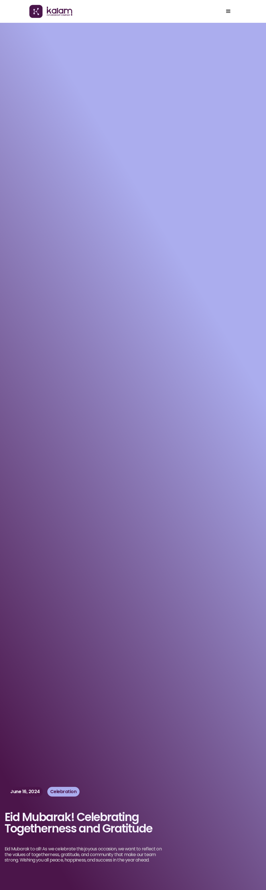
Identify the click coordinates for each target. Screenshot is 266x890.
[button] (228, 11)
